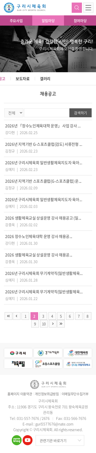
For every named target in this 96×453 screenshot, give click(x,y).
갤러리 (45, 78)
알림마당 (48, 20)
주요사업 (16, 20)
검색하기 (77, 8)
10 (44, 323)
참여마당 (80, 20)
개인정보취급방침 (47, 394)
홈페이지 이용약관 (19, 394)
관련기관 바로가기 (53, 440)
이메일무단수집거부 (75, 394)
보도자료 (23, 78)
